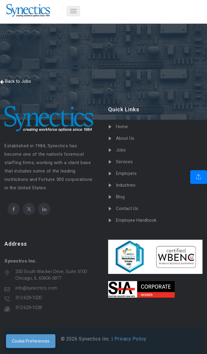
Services (124, 161)
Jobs (121, 150)
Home (122, 126)
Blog (120, 197)
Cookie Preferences (30, 341)
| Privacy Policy (128, 339)
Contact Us (127, 208)
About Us (125, 138)
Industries (125, 185)
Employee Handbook (136, 220)
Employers (126, 173)
